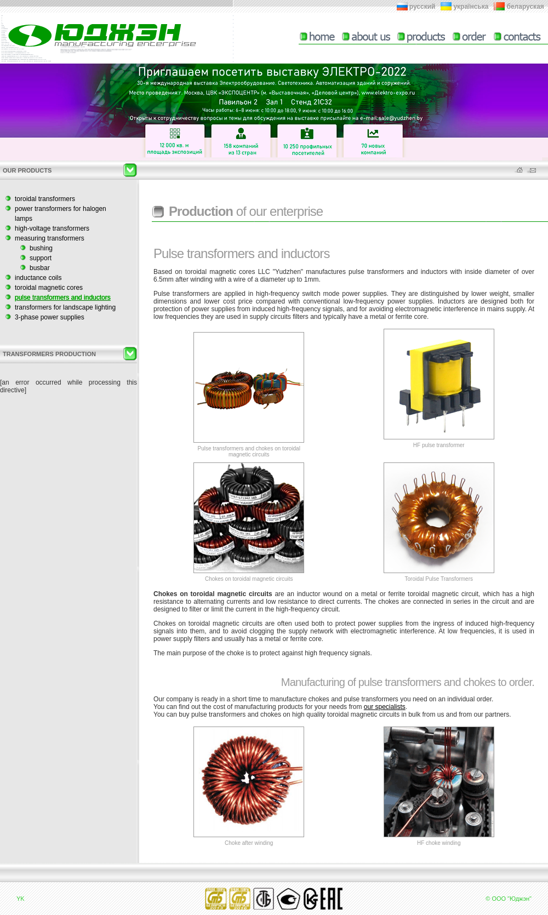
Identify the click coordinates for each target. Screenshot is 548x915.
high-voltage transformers (52, 228)
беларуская (525, 6)
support (41, 258)
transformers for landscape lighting (65, 307)
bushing (41, 248)
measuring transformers (49, 238)
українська (470, 6)
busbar (40, 268)
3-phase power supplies (49, 317)
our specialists (385, 707)
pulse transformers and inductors (63, 297)
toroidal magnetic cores (49, 287)
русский (422, 6)
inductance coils (38, 278)
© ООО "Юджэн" (509, 898)
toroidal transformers (45, 199)
